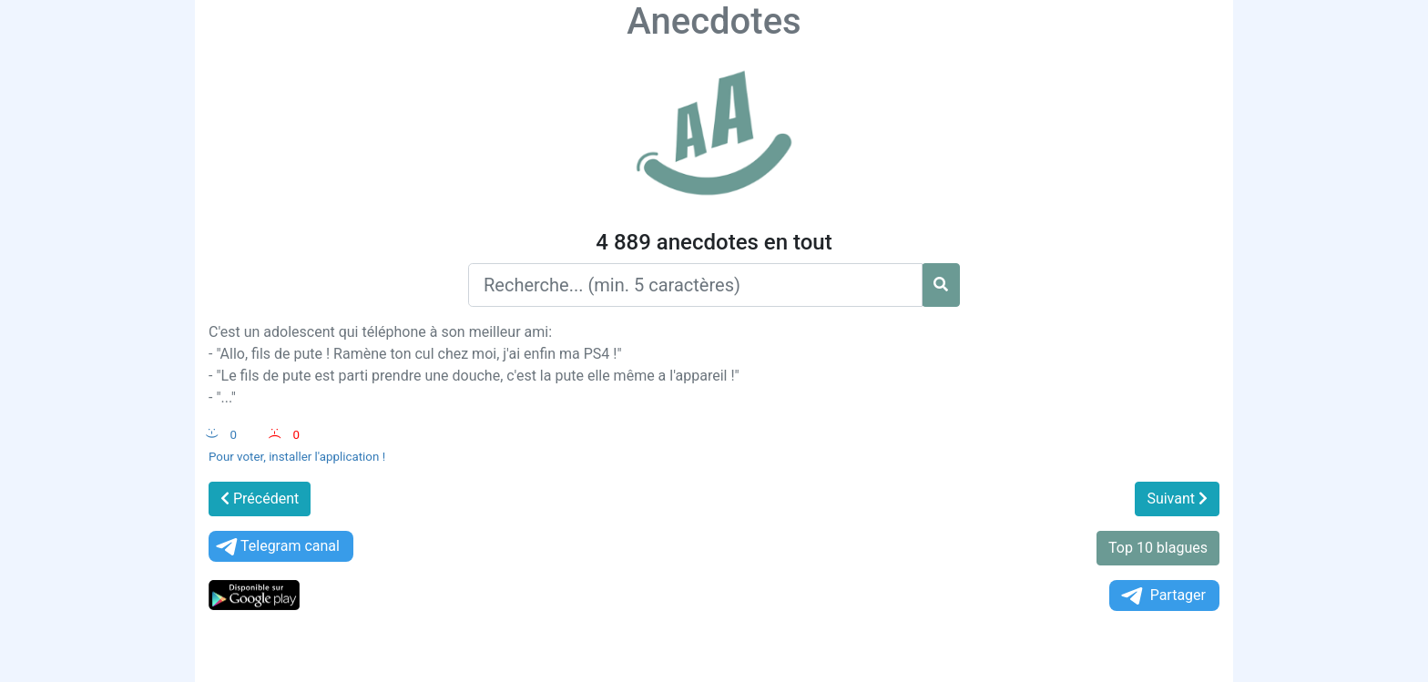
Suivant (1177, 498)
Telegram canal (276, 546)
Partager (1162, 596)
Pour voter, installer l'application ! (297, 456)
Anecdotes (714, 21)
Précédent (259, 498)
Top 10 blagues (1158, 547)
